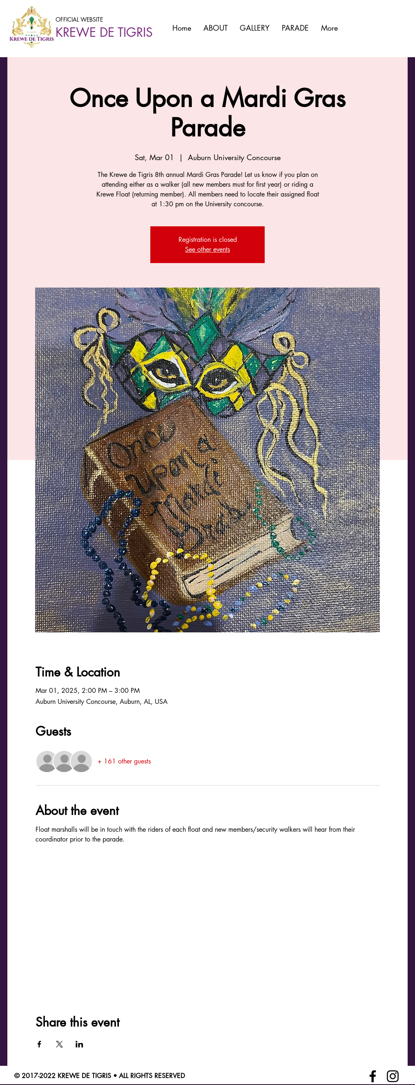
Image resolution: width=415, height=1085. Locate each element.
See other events (207, 249)
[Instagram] (393, 1076)
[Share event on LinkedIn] (79, 1044)
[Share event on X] (59, 1044)
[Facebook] (373, 1076)
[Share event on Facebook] (39, 1044)
